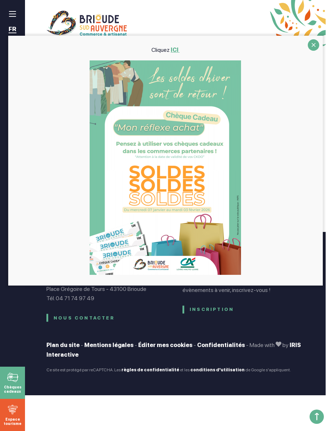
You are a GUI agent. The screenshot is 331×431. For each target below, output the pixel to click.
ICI (175, 49)
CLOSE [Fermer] (313, 45)
